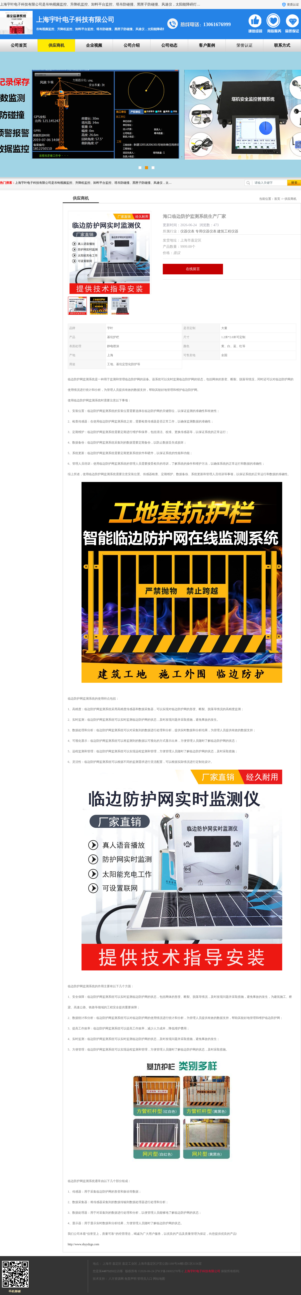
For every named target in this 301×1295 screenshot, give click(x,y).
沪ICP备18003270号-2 (169, 1271)
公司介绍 (132, 45)
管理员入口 (144, 1278)
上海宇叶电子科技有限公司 (202, 1271)
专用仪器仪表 (205, 231)
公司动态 (169, 45)
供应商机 (56, 45)
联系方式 (282, 45)
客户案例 (207, 45)
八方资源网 (116, 1278)
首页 (277, 199)
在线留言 (193, 269)
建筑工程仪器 (227, 231)
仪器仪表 (187, 231)
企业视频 (94, 45)
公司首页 (19, 45)
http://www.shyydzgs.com (83, 1244)
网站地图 (159, 1278)
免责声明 (130, 1278)
